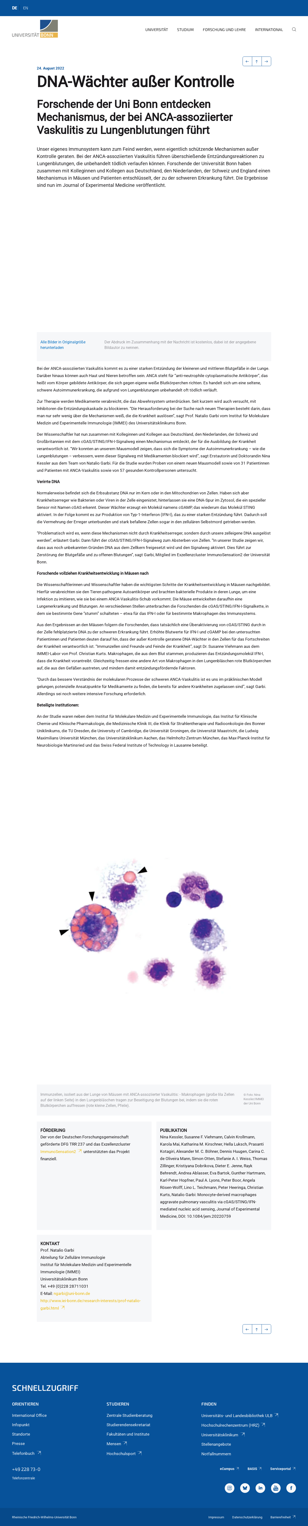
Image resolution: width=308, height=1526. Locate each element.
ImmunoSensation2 (61, 1151)
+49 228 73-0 (26, 1469)
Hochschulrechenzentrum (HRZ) (233, 1425)
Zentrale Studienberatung (130, 1415)
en (25, 7)
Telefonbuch (27, 1453)
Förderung (52, 1130)
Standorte (21, 1434)
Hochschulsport (124, 1453)
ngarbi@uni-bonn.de (72, 1293)
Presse (18, 1443)
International (269, 29)
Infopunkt (21, 1424)
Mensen (117, 1443)
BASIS (255, 1469)
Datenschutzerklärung (247, 1517)
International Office (29, 1415)
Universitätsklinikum (223, 1434)
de (14, 7)
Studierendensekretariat (128, 1424)
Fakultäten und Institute (128, 1434)
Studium (185, 29)
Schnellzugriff (45, 1388)
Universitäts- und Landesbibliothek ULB (240, 1415)
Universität (156, 29)
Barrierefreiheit (283, 1517)
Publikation (173, 1130)
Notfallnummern (216, 1453)
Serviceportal (283, 1469)
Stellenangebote (216, 1444)
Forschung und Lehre (224, 29)
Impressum (216, 1517)
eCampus (229, 1469)
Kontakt (50, 1243)
